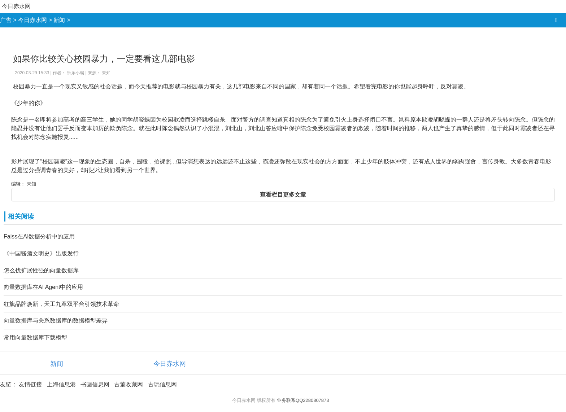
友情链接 (30, 384)
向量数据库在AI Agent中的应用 (43, 287)
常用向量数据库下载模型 (35, 337)
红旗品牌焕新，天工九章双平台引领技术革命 (61, 304)
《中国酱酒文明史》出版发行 (41, 253)
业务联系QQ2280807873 (303, 400)
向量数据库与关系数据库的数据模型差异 (56, 320)
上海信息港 (61, 384)
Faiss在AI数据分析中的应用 (39, 236)
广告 (6, 20)
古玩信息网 (162, 384)
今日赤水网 (16, 6)
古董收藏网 (128, 384)
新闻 (59, 20)
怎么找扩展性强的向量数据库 (41, 270)
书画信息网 (94, 384)
